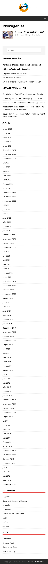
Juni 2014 (6, 425)
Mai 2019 (6, 353)
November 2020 (9, 285)
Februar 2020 (8, 319)
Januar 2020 (7, 323)
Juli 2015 (6, 374)
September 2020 (9, 294)
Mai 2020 (6, 307)
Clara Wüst (7, 94)
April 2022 (7, 218)
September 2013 (9, 463)
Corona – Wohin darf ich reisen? (29, 32)
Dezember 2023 (9, 150)
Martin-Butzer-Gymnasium (13, 513)
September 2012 (9, 484)
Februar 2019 (8, 366)
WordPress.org (9, 551)
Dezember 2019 (9, 328)
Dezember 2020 (9, 281)
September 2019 (9, 340)
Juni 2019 (6, 349)
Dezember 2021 (9, 235)
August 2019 (8, 345)
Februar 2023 (8, 184)
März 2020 (7, 315)
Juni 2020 (6, 302)
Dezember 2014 (9, 400)
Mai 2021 (6, 260)
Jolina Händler (36, 35)
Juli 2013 (6, 467)
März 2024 (7, 137)
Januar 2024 (7, 146)
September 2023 (9, 158)
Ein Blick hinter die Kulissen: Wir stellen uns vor (22, 82)
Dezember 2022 (9, 192)
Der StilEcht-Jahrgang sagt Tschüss (29, 94)
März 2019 (7, 361)
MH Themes (39, 561)
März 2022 (7, 222)
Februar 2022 (8, 226)
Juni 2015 (6, 378)
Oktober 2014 (8, 408)
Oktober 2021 (8, 243)
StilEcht (6, 522)
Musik (5, 518)
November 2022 (9, 197)
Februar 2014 (8, 442)
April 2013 (7, 480)
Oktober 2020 (8, 290)
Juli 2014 (6, 421)
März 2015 (7, 387)
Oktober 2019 (8, 336)
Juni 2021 (6, 256)
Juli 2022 (6, 205)
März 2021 (7, 268)
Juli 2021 (6, 252)
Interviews (7, 509)
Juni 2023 (6, 167)
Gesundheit (7, 505)
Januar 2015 (7, 395)
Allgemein (7, 496)
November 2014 (9, 404)
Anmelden (7, 538)
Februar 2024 (8, 142)
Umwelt (6, 526)
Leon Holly (7, 98)
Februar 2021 (8, 273)
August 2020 (8, 298)
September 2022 (9, 201)
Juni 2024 (6, 133)
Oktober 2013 (8, 459)
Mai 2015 (6, 383)
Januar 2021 (7, 277)
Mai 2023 (6, 171)
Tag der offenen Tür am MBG (15, 73)
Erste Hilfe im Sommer (12, 77)
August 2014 (8, 416)
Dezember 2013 (9, 450)
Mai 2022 (6, 213)
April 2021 (7, 264)
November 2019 (9, 332)
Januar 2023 (7, 188)
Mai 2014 (6, 429)
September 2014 (9, 412)
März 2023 (7, 180)
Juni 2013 (6, 471)
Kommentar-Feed (10, 547)
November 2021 (9, 239)
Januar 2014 (7, 446)
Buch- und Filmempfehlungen (15, 501)
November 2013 (9, 455)
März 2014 (7, 438)
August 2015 (8, 370)
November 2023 (9, 154)
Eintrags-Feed (8, 543)
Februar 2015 (8, 391)
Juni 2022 (6, 209)
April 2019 (7, 357)
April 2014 (7, 433)
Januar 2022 (7, 230)
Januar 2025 (7, 129)
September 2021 (9, 247)
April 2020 (7, 311)
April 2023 (7, 175)
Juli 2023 (6, 163)
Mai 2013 (6, 476)
